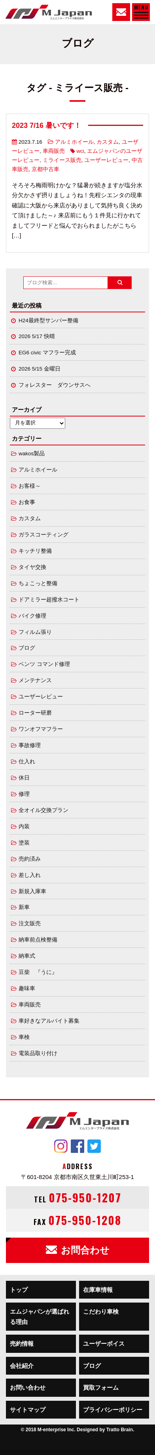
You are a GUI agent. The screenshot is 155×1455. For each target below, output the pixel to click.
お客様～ (30, 486)
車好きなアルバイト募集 (49, 1021)
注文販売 (30, 923)
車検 (24, 1037)
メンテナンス (35, 680)
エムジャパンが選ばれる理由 (39, 1316)
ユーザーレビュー (106, 160)
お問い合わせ (27, 1387)
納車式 (27, 956)
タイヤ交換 (32, 567)
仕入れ (27, 762)
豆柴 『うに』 (38, 972)
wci (80, 151)
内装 (24, 826)
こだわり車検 (101, 1311)
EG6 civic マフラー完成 (47, 353)
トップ (19, 1289)
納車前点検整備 (38, 940)
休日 (24, 778)
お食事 (27, 502)
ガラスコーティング (43, 535)
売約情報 (22, 1343)
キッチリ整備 (35, 551)
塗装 (24, 843)
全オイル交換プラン (43, 810)
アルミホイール (74, 142)
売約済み (30, 859)
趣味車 (27, 988)
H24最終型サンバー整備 (48, 320)
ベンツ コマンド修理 (44, 664)
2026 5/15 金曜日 (39, 369)
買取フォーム (101, 1387)
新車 (24, 907)
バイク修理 (32, 616)
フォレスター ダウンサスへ (55, 385)
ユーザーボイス (104, 1343)
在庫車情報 (98, 1289)
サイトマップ (27, 1409)
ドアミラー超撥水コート (49, 600)
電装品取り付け (38, 1053)
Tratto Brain (119, 1429)
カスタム (107, 142)
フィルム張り (35, 632)
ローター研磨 (35, 713)
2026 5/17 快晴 (37, 336)
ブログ (27, 648)
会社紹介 (22, 1365)
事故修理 (30, 745)
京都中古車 (45, 169)
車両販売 (54, 151)
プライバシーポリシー (112, 1409)
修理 (24, 794)
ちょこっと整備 (38, 583)
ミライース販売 (62, 160)
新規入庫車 (32, 891)
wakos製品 (32, 453)
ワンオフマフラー (41, 729)
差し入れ (30, 875)
